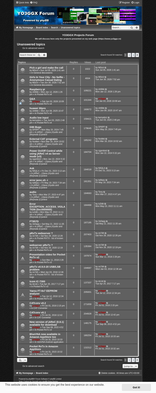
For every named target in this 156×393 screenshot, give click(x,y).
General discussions (43, 73)
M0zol (35, 70)
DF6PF (35, 129)
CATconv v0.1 (38, 312)
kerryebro (36, 120)
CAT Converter (41, 308)
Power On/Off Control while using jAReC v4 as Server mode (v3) (46, 153)
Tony (34, 194)
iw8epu (35, 183)
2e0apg (35, 224)
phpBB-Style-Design (50, 382)
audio (33, 192)
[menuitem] (33, 2)
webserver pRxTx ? (41, 245)
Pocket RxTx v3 (44, 250)
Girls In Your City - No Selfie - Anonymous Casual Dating (47, 78)
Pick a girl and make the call (46, 67)
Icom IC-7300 (37, 281)
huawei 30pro (38, 108)
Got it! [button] (136, 387)
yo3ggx (36, 101)
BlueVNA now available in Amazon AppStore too (45, 335)
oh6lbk (35, 92)
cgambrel (36, 159)
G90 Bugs (35, 127)
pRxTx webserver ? (41, 233)
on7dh (35, 236)
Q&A (32, 98)
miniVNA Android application (50, 342)
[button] (137, 55)
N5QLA (35, 171)
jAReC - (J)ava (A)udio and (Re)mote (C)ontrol (46, 133)
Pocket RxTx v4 (44, 94)
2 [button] (129, 55)
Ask (32, 168)
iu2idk (35, 212)
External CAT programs (44, 139)
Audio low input (39, 117)
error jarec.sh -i (39, 180)
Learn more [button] (13, 389)
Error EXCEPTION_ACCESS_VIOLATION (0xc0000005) (47, 207)
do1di (35, 284)
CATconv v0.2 (38, 303)
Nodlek (35, 141)
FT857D (34, 221)
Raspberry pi (37, 89)
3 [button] (133, 55)
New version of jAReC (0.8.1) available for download (47, 323)
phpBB (31, 379)
